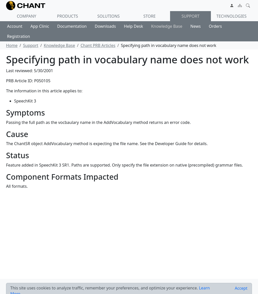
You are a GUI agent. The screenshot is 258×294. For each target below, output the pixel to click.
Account (14, 26)
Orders (215, 26)
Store (149, 16)
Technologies (231, 16)
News (195, 26)
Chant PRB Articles (98, 45)
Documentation (72, 26)
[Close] (241, 288)
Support (190, 16)
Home (12, 45)
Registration (18, 36)
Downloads (105, 26)
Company (26, 16)
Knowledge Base (166, 26)
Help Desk (133, 26)
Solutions (108, 16)
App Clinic (39, 26)
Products (67, 16)
